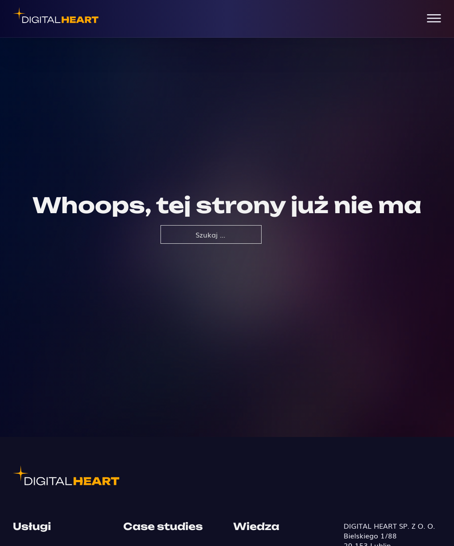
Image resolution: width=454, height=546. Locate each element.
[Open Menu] (434, 18)
